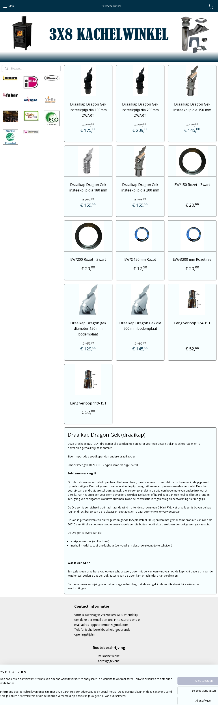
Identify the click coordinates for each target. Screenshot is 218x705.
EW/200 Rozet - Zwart (88, 259)
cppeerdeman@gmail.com (109, 625)
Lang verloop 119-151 (88, 403)
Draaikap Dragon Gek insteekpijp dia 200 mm (140, 187)
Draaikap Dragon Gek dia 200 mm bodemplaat (140, 325)
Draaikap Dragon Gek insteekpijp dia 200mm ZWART (140, 110)
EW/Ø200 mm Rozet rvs (192, 259)
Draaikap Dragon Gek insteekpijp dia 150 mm (192, 107)
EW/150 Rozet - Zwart (192, 184)
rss (103, 697)
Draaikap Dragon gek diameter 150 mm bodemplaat (88, 328)
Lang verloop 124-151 (192, 322)
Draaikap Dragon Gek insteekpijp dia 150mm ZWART (88, 110)
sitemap (94, 697)
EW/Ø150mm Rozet (140, 259)
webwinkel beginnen (120, 697)
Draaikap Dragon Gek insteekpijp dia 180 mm (88, 187)
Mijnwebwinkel (158, 697)
